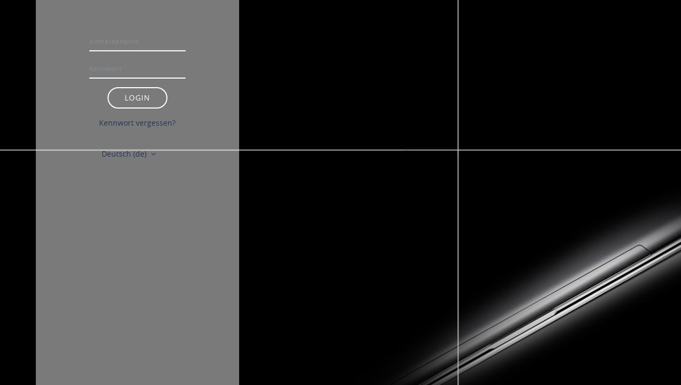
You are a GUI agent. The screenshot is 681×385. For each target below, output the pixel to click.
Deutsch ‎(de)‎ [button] (125, 154)
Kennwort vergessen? (137, 123)
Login (137, 98)
